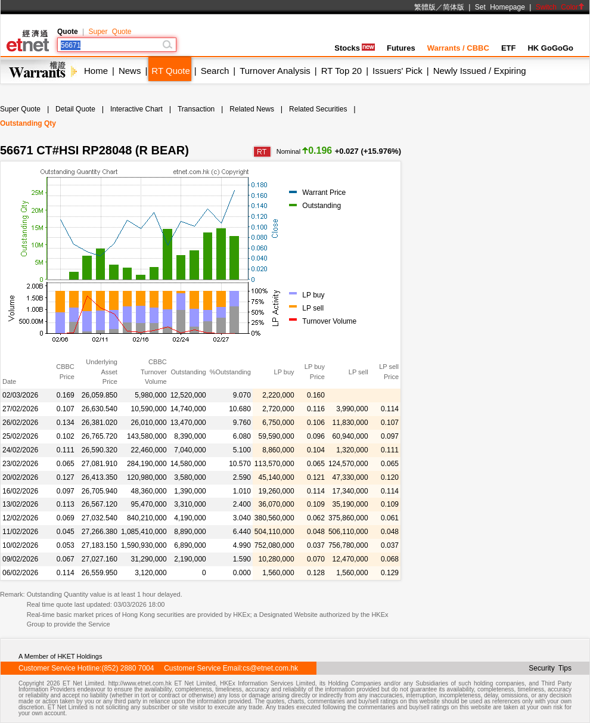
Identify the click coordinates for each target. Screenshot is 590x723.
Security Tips (550, 668)
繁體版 (425, 7)
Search (215, 71)
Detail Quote (75, 109)
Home (96, 71)
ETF (508, 48)
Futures (401, 48)
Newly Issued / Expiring (479, 71)
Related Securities (318, 109)
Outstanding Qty (28, 123)
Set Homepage (500, 7)
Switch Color (560, 7)
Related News (251, 109)
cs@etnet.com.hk (270, 668)
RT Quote (170, 71)
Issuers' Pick (397, 71)
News (130, 71)
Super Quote (109, 31)
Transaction (196, 109)
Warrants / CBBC (458, 48)
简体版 (453, 7)
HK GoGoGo (550, 48)
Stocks (354, 48)
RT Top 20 (341, 71)
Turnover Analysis (275, 71)
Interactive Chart (136, 109)
